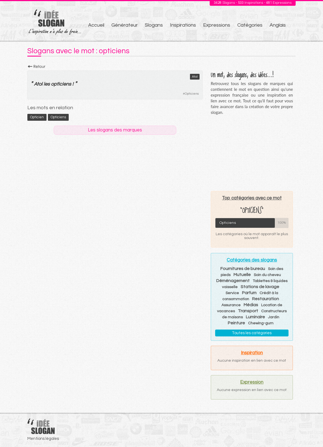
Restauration (265, 299)
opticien (37, 117)
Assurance (231, 305)
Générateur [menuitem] (124, 25)
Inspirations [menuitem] (183, 25)
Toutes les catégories (252, 333)
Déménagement (233, 281)
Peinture (236, 323)
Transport (248, 311)
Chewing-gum (260, 323)
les (47, 84)
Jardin (273, 317)
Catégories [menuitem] (250, 25)
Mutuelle (242, 274)
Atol (195, 76)
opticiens (61, 84)
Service (232, 293)
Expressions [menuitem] (216, 25)
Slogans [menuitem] (154, 25)
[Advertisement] (252, 153)
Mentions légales (43, 439)
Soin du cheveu (267, 275)
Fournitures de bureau (242, 268)
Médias (251, 305)
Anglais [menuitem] (278, 25)
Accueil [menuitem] (96, 25)
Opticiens (192, 93)
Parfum (249, 293)
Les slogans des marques (115, 130)
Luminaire (255, 317)
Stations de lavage (260, 287)
